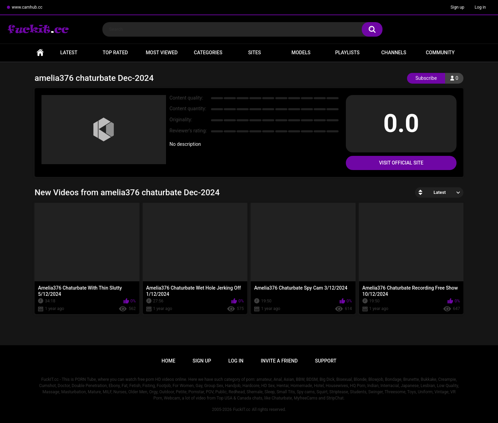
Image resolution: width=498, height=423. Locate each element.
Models (301, 52)
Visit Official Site (401, 163)
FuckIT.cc (241, 409)
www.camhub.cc (27, 7)
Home (40, 53)
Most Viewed (161, 52)
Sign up (457, 7)
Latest (68, 52)
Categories (208, 52)
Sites (254, 52)
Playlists (347, 52)
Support (325, 361)
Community (440, 52)
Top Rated (115, 52)
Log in (480, 7)
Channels (393, 52)
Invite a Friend (279, 361)
